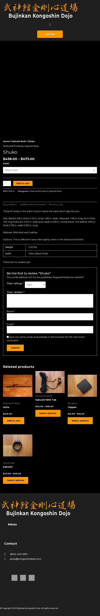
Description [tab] (10, 204)
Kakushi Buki (19, 141)
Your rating (15, 283)
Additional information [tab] (33, 204)
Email (10, 324)
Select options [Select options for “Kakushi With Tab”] (48, 413)
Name (11, 311)
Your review (16, 292)
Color (6, 163)
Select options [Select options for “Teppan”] (80, 420)
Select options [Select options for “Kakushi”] (15, 480)
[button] (50, 24)
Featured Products (13, 146)
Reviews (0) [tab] (56, 204)
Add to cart (23, 183)
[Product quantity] (7, 183)
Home (6, 141)
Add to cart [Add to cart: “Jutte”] (13, 420)
